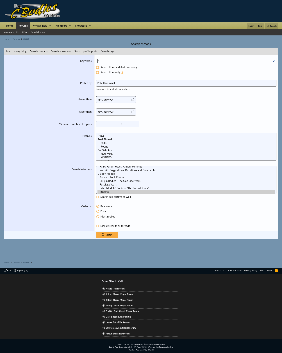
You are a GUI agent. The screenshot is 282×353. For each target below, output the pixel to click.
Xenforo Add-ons (141, 350)
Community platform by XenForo (141, 344)
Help (262, 270)
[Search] (271, 26)
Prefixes (87, 136)
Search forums (38, 32)
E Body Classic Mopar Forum (119, 305)
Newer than (85, 99)
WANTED (186, 157)
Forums (23, 25)
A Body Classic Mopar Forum (119, 294)
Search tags (107, 51)
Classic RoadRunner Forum (118, 316)
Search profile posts (85, 51)
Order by (86, 206)
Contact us (219, 270)
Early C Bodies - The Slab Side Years (186, 181)
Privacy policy (250, 270)
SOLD (186, 143)
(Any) (186, 136)
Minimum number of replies (75, 124)
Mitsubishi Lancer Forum (117, 333)
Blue (7, 270)
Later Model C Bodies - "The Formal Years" (186, 188)
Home (9, 25)
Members (61, 25)
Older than (85, 111)
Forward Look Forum (186, 177)
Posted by (86, 83)
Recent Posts (22, 32)
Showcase (81, 25)
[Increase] (127, 124)
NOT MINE (186, 154)
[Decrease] (135, 124)
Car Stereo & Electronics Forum (121, 328)
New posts (8, 32)
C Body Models (186, 174)
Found (186, 146)
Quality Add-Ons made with (120, 347)
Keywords (86, 61)
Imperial (186, 192)
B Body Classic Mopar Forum (119, 300)
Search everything (16, 51)
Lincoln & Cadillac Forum (117, 322)
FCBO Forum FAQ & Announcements (186, 166)
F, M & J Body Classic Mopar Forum (122, 311)
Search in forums (82, 169)
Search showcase (61, 51)
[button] (50, 25)
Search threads (38, 51)
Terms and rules (234, 270)
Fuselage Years (186, 184)
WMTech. (153, 347)
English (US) (21, 270)
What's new (40, 25)
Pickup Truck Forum (115, 288)
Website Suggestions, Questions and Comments (186, 170)
